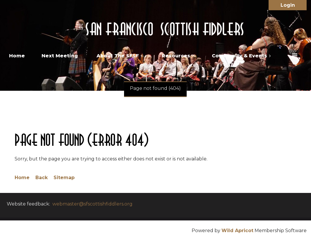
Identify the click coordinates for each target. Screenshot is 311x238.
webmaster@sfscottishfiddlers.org (92, 204)
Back (41, 177)
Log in (288, 5)
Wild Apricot (237, 230)
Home (22, 177)
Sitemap (64, 177)
